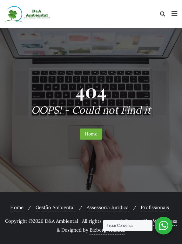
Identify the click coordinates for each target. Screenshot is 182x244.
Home (91, 134)
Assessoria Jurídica (108, 207)
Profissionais (155, 207)
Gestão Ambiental (55, 207)
